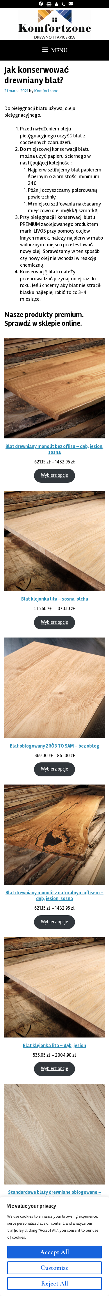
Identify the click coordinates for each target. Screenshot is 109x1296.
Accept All (54, 1252)
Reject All (54, 1283)
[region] (54, 1246)
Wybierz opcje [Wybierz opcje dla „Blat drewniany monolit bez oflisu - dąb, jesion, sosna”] (54, 475)
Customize (55, 1268)
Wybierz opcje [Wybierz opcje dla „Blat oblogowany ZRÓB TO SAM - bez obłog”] (54, 769)
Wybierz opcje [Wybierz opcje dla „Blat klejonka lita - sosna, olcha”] (54, 622)
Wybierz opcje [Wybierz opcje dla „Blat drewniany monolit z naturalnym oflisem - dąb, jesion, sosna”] (54, 922)
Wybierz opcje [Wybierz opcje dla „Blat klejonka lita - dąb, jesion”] (54, 1069)
